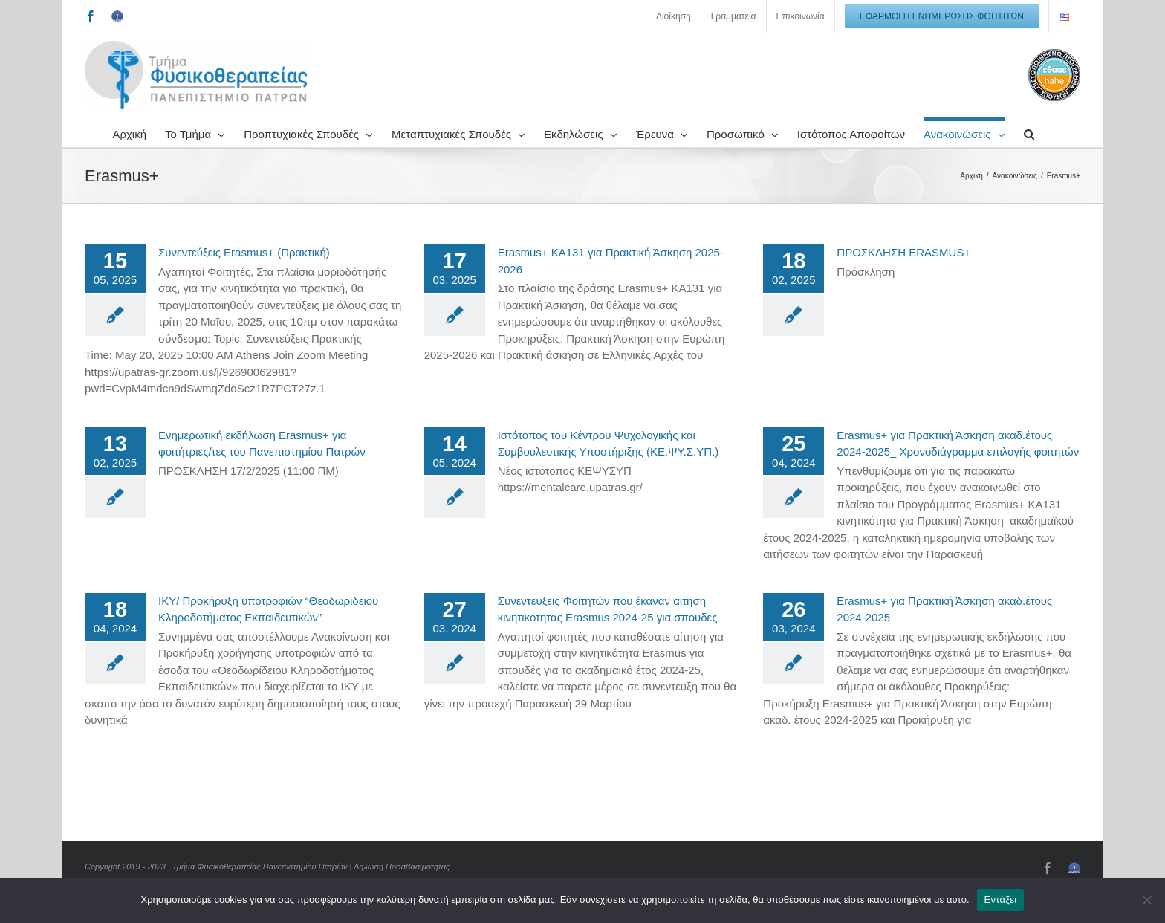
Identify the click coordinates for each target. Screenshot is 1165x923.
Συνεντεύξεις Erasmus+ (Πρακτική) (244, 252)
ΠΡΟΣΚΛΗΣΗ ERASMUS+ (903, 252)
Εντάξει (1000, 899)
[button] (1029, 132)
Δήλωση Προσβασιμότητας (402, 866)
